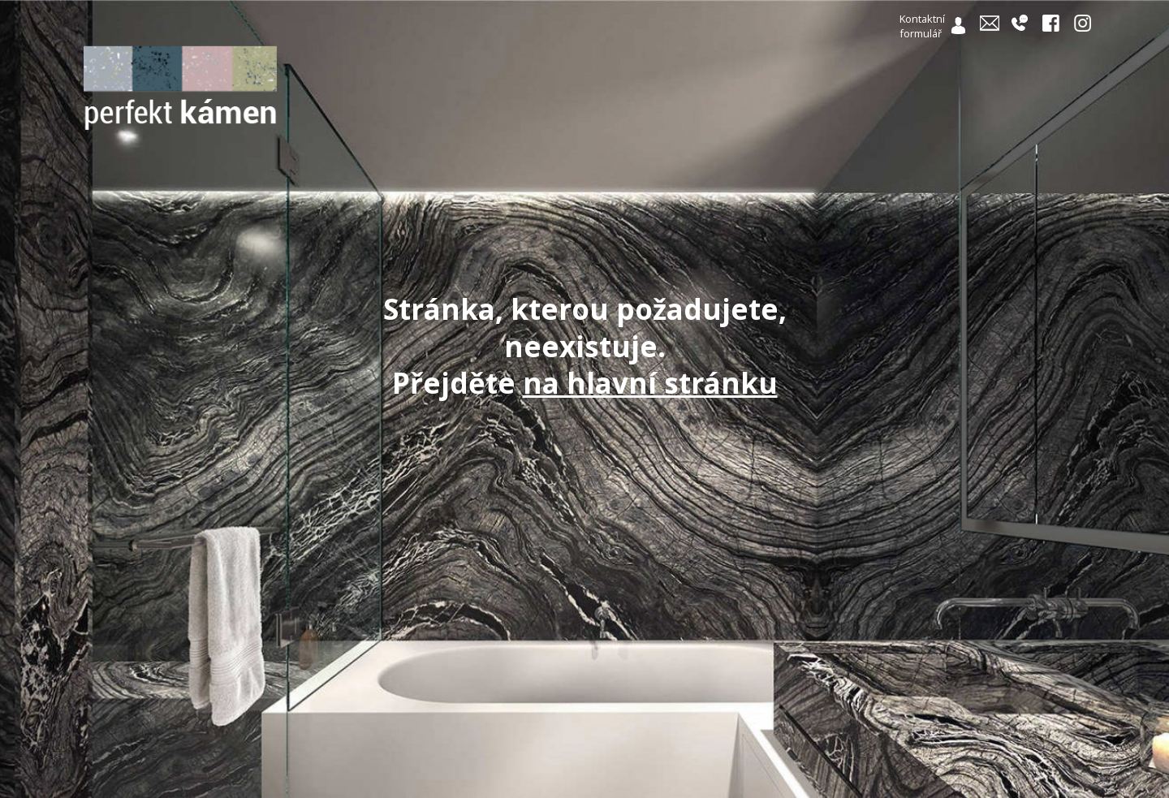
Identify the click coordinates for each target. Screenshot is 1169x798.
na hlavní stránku (650, 383)
